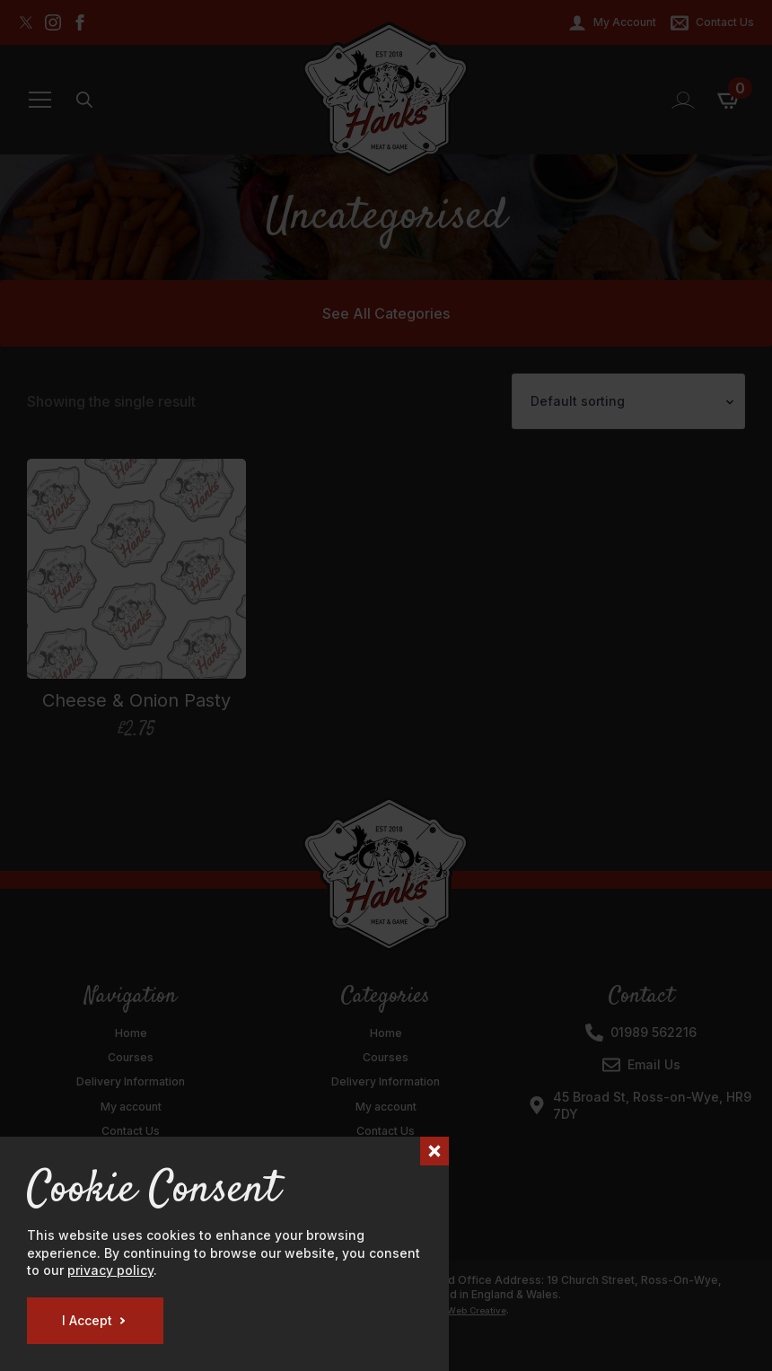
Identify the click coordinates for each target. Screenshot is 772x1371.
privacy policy (110, 1270)
